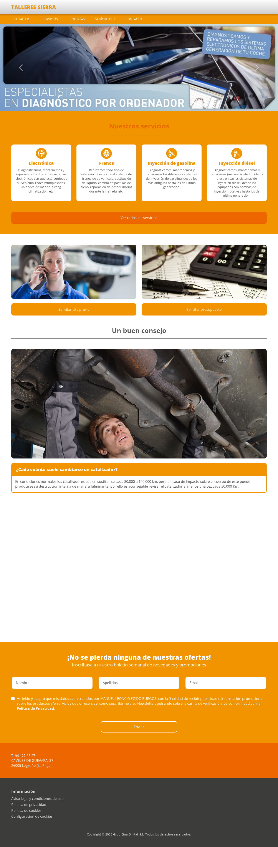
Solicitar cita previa (73, 309)
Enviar (139, 726)
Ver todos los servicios (139, 217)
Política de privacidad (28, 804)
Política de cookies (26, 810)
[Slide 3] (142, 104)
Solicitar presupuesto (204, 309)
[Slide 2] (139, 104)
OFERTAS (78, 19)
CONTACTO (134, 19)
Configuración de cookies (32, 816)
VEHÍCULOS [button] (103, 19)
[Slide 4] (146, 104)
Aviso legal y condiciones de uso (37, 798)
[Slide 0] (132, 104)
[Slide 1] (135, 104)
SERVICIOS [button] (50, 19)
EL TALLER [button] (21, 19)
